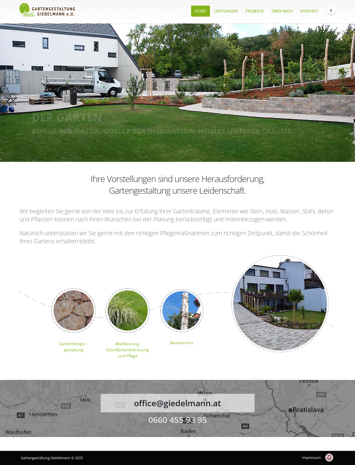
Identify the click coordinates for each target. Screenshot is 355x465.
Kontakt (309, 11)
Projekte (254, 11)
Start (200, 11)
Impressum (311, 457)
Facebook (331, 10)
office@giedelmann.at (177, 403)
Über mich (282, 11)
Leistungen (226, 11)
